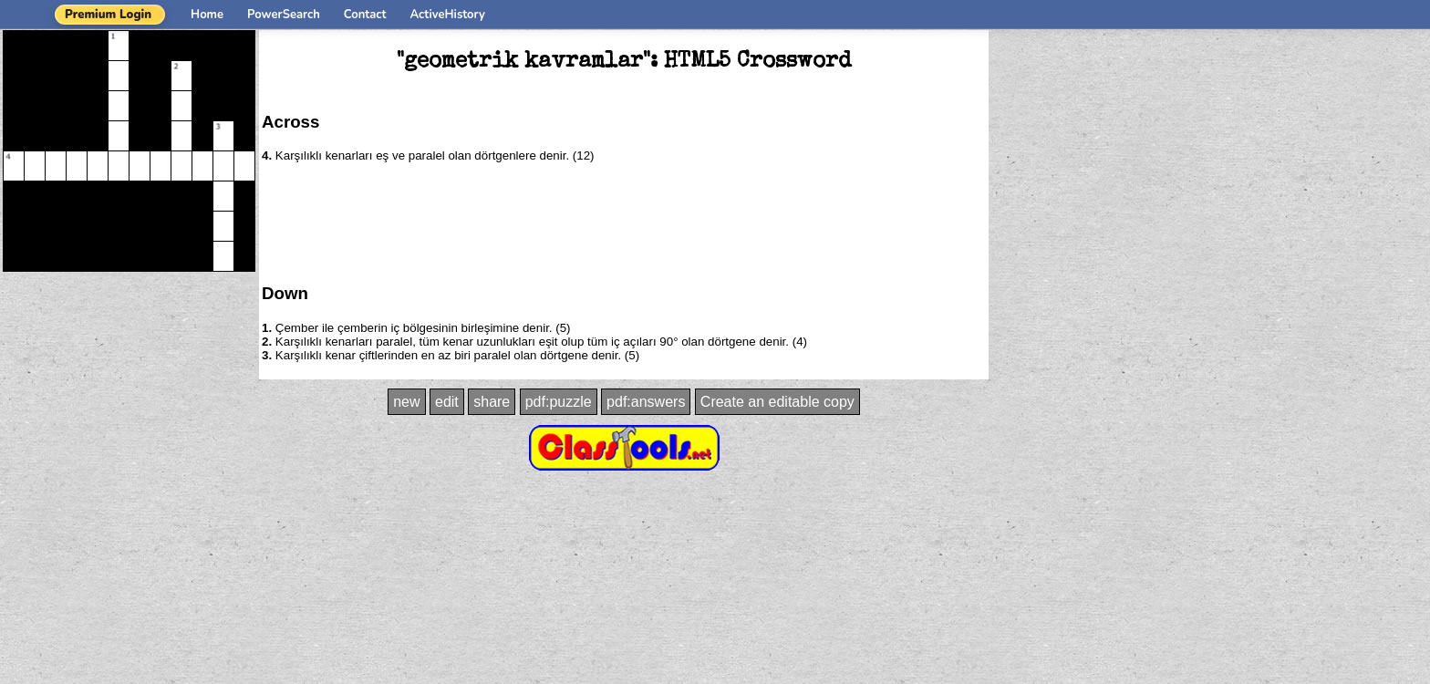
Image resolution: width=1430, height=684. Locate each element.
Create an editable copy (777, 401)
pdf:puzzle (558, 401)
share (491, 401)
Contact (365, 14)
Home (207, 14)
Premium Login (108, 14)
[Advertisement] (624, 222)
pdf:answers (645, 401)
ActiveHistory (447, 14)
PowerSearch (283, 14)
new (406, 401)
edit (447, 401)
